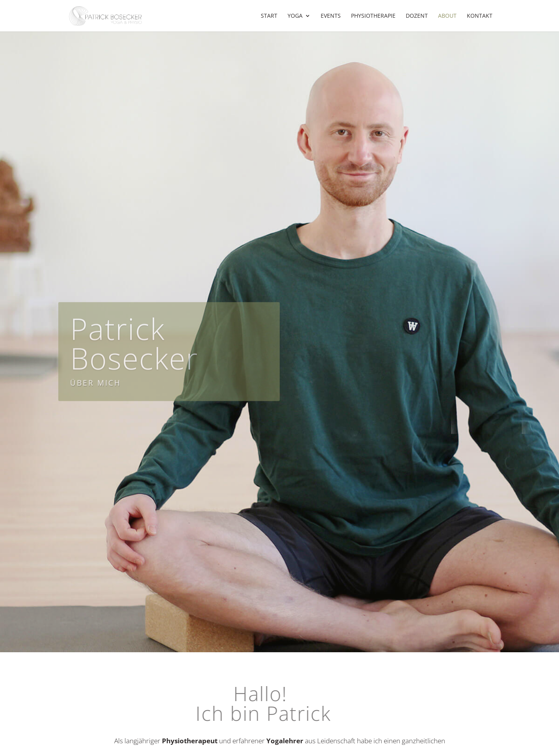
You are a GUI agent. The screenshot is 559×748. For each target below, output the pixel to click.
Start (269, 16)
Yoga (295, 16)
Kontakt (479, 16)
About (447, 16)
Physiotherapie (373, 16)
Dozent (417, 16)
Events (331, 16)
